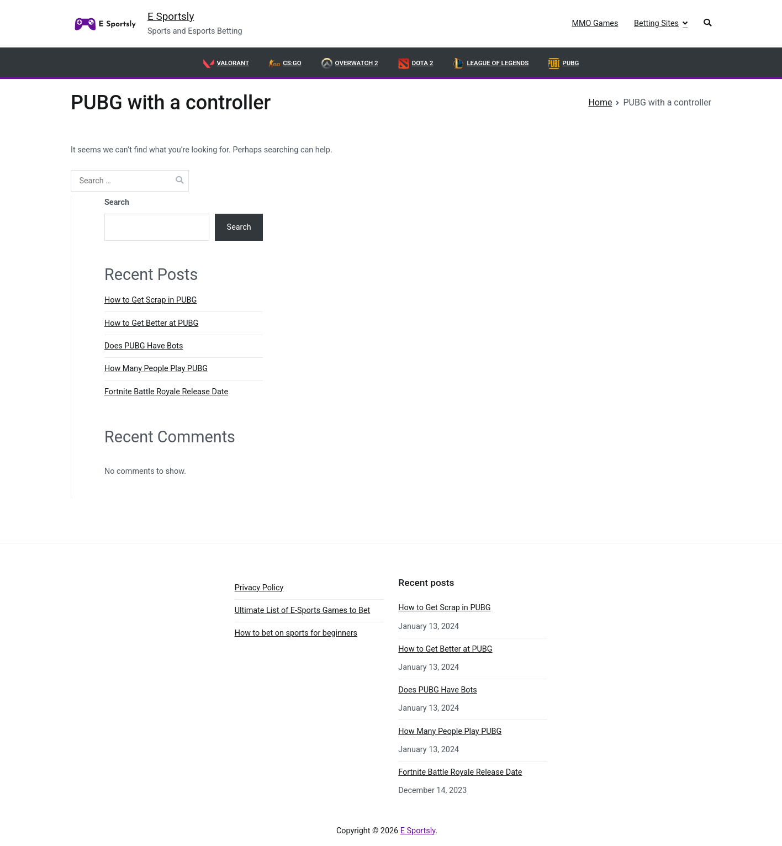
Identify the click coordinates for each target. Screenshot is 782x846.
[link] (103, 23)
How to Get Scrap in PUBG (150, 300)
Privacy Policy (259, 588)
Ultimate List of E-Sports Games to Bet (303, 610)
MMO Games (595, 23)
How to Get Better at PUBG (151, 323)
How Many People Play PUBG (156, 368)
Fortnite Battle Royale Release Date (166, 391)
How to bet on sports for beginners (296, 633)
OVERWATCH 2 (349, 63)
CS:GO (285, 63)
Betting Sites (656, 23)
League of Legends (491, 63)
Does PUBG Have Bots (143, 346)
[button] (707, 24)
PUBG (563, 63)
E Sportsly (170, 16)
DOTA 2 (416, 63)
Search (116, 202)
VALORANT (226, 63)
